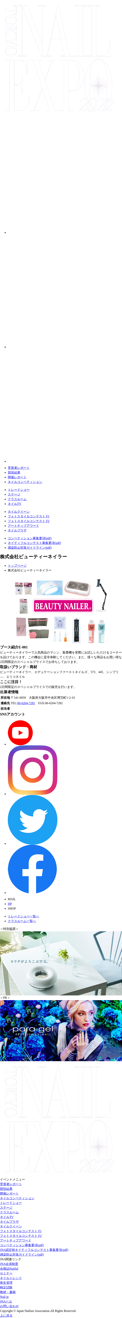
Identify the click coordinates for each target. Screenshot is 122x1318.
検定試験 (6, 1287)
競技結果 (14, 472)
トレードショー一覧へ (23, 916)
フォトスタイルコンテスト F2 (28, 521)
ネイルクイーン (19, 511)
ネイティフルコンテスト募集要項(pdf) (34, 543)
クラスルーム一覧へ (22, 921)
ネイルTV (14, 503)
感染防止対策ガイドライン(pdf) (30, 547)
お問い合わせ (9, 1306)
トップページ (17, 565)
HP (10, 903)
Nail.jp (4, 1296)
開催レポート (17, 477)
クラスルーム (17, 499)
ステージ (14, 494)
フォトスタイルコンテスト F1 (28, 516)
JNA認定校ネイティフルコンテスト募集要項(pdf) (34, 1249)
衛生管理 (6, 1282)
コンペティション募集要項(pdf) (30, 538)
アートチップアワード (23, 525)
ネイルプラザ (17, 530)
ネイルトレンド (11, 1278)
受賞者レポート (19, 467)
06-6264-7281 (26, 703)
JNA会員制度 (9, 1264)
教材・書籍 (8, 1292)
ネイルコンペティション (25, 482)
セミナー (6, 1273)
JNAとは (6, 1301)
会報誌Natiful (9, 1268)
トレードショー (19, 489)
